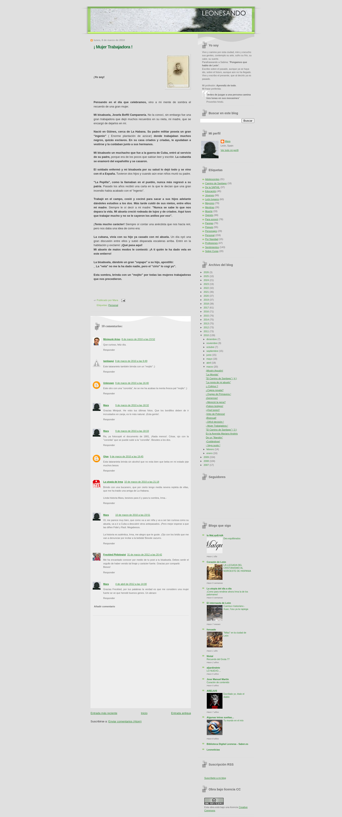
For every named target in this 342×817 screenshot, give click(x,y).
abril (209, 362)
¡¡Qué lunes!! (213, 410)
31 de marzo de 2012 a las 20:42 (144, 554)
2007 (206, 465)
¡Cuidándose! (213, 441)
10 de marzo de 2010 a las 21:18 (141, 481)
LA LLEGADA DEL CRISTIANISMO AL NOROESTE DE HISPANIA (237, 568)
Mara (106, 405)
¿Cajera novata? (215, 390)
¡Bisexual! (211, 418)
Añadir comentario (104, 606)
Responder (109, 350)
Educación (210, 191)
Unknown (108, 383)
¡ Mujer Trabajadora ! (113, 46)
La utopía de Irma (113, 481)
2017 (206, 307)
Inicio (144, 713)
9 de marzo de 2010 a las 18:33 (132, 431)
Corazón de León (216, 562)
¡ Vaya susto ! (213, 445)
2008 (206, 461)
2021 (206, 292)
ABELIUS (212, 690)
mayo (210, 358)
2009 (206, 457)
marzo (210, 366)
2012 (206, 327)
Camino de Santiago (216, 183)
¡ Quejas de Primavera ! (218, 394)
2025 (206, 276)
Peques (209, 227)
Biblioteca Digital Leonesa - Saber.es (227, 744)
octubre (211, 347)
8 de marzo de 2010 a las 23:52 (138, 339)
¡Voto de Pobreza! (215, 414)
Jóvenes (209, 195)
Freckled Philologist (114, 554)
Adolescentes (212, 179)
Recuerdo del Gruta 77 (218, 659)
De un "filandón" (214, 437)
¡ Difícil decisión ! (215, 421)
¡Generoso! (212, 398)
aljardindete (213, 667)
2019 (206, 299)
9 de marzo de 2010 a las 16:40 (132, 383)
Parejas (209, 223)
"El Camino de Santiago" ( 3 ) (221, 429)
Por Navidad (211, 239)
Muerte (209, 211)
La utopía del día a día (219, 588)
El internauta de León (219, 603)
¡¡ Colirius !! (212, 386)
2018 (206, 303)
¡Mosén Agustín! (214, 370)
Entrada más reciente (104, 713)
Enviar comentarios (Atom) (125, 721)
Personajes (211, 231)
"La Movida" (212, 374)
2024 (206, 280)
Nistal (210, 656)
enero (210, 453)
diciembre (212, 339)
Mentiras (209, 207)
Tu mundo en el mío (234, 720)
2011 (206, 331)
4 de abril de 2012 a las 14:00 (131, 584)
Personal (113, 305)
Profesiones (211, 243)
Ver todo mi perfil (230, 150)
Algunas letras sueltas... (220, 717)
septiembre (213, 351)
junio (209, 355)
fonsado (211, 629)
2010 (206, 335)
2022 (206, 288)
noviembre (212, 343)
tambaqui (108, 361)
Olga (105, 456)
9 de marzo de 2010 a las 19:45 (127, 456)
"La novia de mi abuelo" (218, 382)
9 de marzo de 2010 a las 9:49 (131, 361)
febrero (211, 449)
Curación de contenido (218, 682)
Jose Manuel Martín (218, 679)
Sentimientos (212, 247)
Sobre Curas (212, 251)
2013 (206, 323)
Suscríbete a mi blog (215, 778)
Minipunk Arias (111, 339)
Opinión (209, 215)
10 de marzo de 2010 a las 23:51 (132, 515)
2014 (206, 319)
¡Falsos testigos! (214, 406)
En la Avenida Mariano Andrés (222, 433)
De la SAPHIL (212, 187)
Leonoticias (213, 749)
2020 (206, 295)
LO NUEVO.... (214, 671)
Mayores (209, 203)
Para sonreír (211, 219)
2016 (206, 311)
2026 (206, 272)
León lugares (212, 199)
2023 (206, 284)
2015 (206, 315)
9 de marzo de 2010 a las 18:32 (132, 405)
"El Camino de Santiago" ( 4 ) (221, 378)
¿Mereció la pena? (216, 402)
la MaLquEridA (215, 535)
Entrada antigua (181, 713)
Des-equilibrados (232, 538)
